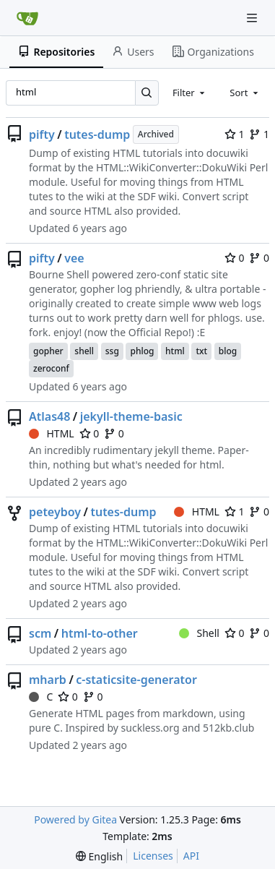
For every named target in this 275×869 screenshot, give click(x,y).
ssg (112, 351)
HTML (51, 433)
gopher (48, 351)
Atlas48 (49, 416)
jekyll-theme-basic (131, 416)
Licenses (153, 855)
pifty (42, 134)
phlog (142, 351)
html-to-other (99, 633)
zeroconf (51, 368)
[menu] (99, 856)
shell (84, 351)
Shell (199, 633)
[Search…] (147, 93)
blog (228, 351)
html (175, 351)
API (191, 855)
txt (201, 351)
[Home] (27, 18)
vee (74, 258)
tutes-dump (97, 134)
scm (40, 633)
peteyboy (55, 512)
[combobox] (190, 92)
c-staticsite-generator (136, 679)
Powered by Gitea (75, 819)
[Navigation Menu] (253, 18)
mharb (47, 679)
